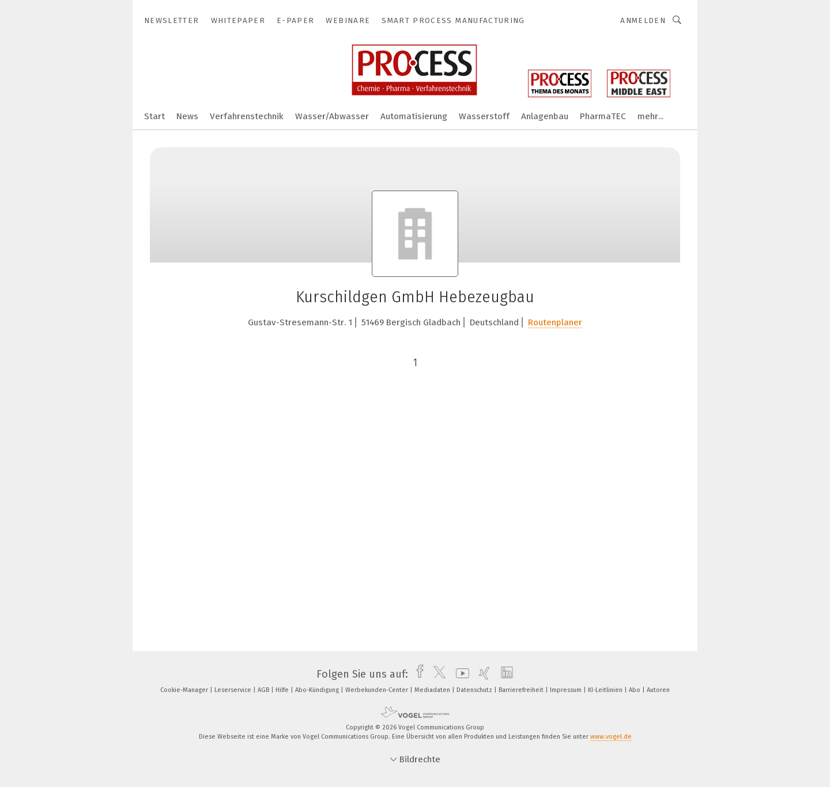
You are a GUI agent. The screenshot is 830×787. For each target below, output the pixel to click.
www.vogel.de (611, 736)
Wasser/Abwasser (332, 116)
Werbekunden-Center (377, 690)
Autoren (658, 690)
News (187, 116)
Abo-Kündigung (318, 690)
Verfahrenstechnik (247, 116)
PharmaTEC (603, 116)
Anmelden (643, 20)
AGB (264, 690)
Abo (635, 690)
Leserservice (233, 690)
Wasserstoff (484, 116)
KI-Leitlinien (606, 690)
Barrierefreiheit (522, 690)
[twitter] (436, 674)
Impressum (566, 690)
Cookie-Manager (185, 690)
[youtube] (459, 674)
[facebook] (417, 674)
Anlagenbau (544, 116)
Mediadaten (433, 690)
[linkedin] (504, 674)
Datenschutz (475, 690)
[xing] (481, 674)
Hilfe (283, 690)
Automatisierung (413, 116)
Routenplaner (555, 322)
